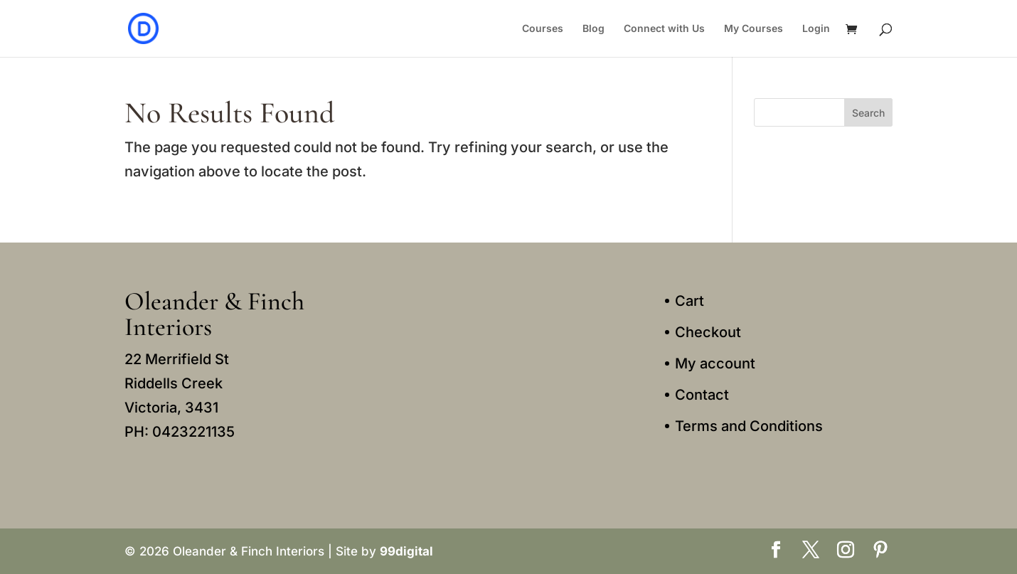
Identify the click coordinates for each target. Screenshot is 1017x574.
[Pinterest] (880, 551)
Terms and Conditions (749, 426)
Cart (689, 300)
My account (715, 363)
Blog (593, 28)
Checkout (708, 332)
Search (868, 113)
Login (816, 28)
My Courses (753, 28)
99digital (406, 551)
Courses (542, 28)
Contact (702, 394)
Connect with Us (664, 28)
